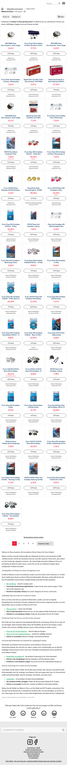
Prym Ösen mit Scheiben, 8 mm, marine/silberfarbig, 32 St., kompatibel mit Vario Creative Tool (11, 406)
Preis (6, 17)
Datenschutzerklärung (33, 750)
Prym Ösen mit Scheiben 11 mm (56, 261)
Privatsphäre (33, 758)
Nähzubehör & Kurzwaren (15, 9)
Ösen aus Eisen (11, 609)
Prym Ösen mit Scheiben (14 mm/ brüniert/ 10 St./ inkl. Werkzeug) (33, 44)
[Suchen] (63, 729)
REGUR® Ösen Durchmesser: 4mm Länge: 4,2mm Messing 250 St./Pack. (10, 44)
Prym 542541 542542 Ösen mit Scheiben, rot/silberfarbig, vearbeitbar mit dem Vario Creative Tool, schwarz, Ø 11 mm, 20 (33, 442)
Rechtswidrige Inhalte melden (33, 537)
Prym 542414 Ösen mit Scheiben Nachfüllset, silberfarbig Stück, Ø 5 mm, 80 (33, 298)
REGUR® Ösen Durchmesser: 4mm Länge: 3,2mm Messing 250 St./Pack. (56, 44)
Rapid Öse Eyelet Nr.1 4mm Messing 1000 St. (56, 80)
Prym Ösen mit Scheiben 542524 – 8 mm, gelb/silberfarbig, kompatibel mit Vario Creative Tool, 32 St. (11, 225)
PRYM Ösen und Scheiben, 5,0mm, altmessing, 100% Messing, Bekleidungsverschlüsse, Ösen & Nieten (33, 225)
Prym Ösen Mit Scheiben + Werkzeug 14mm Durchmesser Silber (10, 262)
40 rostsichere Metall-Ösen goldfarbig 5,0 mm (10, 442)
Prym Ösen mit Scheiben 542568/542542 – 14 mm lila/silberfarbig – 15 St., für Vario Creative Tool (33, 262)
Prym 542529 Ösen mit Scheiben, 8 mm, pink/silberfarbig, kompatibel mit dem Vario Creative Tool (56, 189)
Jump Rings (10, 679)
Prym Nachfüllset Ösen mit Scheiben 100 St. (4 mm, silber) (56, 406)
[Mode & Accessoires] (7, 3)
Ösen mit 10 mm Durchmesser (16, 631)
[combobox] (31, 729)
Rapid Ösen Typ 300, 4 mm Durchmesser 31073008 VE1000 (33, 81)
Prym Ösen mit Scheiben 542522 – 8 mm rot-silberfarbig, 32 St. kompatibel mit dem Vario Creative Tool (33, 153)
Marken (16, 17)
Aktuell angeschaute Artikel (34, 752)
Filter (61, 17)
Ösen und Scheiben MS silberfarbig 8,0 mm (56, 225)
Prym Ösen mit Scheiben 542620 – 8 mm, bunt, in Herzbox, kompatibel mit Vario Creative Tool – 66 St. (11, 298)
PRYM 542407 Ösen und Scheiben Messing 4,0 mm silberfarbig (33, 479)
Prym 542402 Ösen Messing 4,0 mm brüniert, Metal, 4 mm (10, 189)
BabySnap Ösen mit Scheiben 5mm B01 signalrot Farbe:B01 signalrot (33, 117)
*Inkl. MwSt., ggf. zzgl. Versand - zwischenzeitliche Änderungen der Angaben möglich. (33, 761)
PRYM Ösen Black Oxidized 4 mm (10, 153)
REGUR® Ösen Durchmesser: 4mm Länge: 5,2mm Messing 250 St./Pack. (10, 117)
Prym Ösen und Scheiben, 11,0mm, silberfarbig (10, 80)
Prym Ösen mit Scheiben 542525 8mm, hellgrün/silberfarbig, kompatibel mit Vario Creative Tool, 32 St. (56, 298)
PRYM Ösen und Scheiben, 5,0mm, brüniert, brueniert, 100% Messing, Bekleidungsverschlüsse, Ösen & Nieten (56, 370)
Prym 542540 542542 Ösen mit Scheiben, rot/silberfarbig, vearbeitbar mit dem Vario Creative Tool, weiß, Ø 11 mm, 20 (10, 370)
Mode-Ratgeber (33, 756)
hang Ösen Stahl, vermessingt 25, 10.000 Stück (33, 189)
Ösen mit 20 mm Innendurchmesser (18, 634)
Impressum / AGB (33, 748)
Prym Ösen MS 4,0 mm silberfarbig (56, 334)
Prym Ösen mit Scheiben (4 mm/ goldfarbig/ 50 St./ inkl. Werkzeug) (56, 442)
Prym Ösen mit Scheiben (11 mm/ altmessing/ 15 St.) (56, 153)
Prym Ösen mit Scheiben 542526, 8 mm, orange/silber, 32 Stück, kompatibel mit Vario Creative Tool (33, 406)
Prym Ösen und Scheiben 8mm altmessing (56, 117)
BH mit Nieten (11, 584)
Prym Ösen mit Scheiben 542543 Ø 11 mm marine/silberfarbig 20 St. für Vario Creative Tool (56, 479)
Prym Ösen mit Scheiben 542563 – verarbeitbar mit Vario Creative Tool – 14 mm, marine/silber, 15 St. (11, 515)
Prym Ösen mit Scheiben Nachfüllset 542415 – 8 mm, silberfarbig (11, 334)
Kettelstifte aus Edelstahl (15, 656)
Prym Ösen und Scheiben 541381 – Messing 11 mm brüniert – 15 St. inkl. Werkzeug (10, 479)
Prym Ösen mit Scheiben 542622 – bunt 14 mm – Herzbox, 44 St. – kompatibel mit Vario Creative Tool (33, 334)
